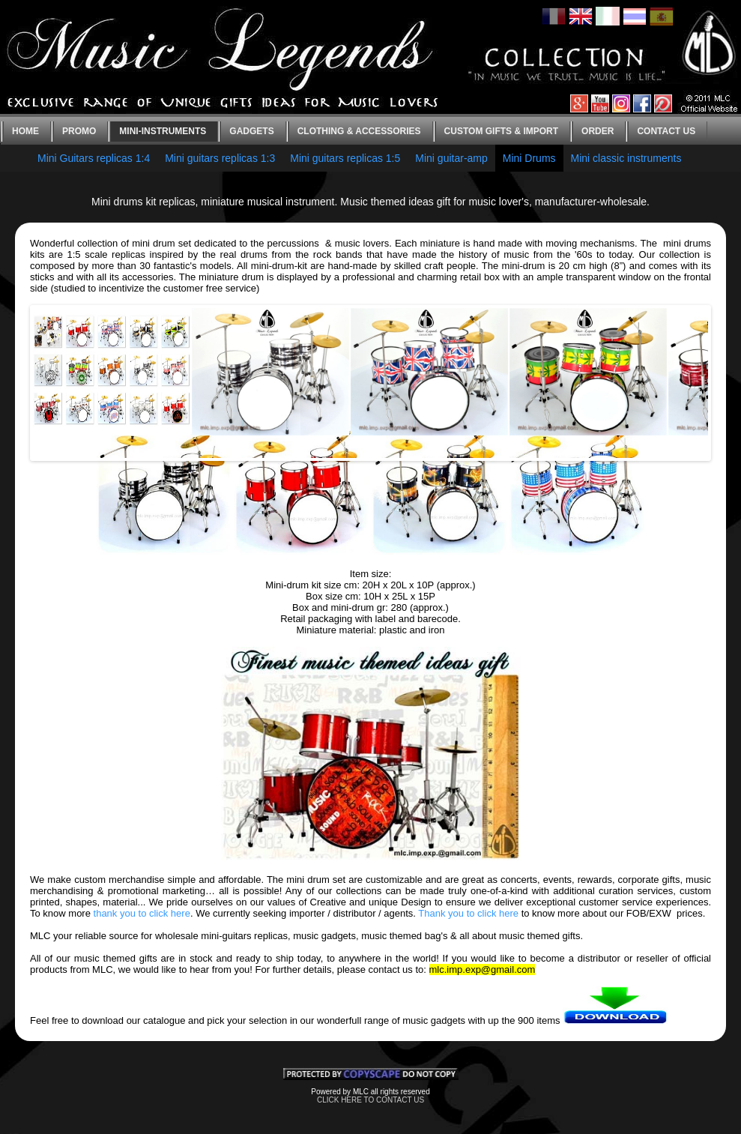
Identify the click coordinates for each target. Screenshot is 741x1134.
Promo (79, 131)
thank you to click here (142, 913)
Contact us (666, 131)
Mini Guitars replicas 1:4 (93, 158)
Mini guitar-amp (451, 158)
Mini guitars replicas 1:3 (220, 158)
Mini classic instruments (626, 158)
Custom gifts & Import (501, 131)
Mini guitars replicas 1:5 (345, 158)
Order (597, 131)
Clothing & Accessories (359, 131)
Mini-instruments (162, 131)
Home (25, 131)
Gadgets (251, 131)
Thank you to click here (468, 913)
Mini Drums (529, 158)
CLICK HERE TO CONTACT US (370, 1100)
